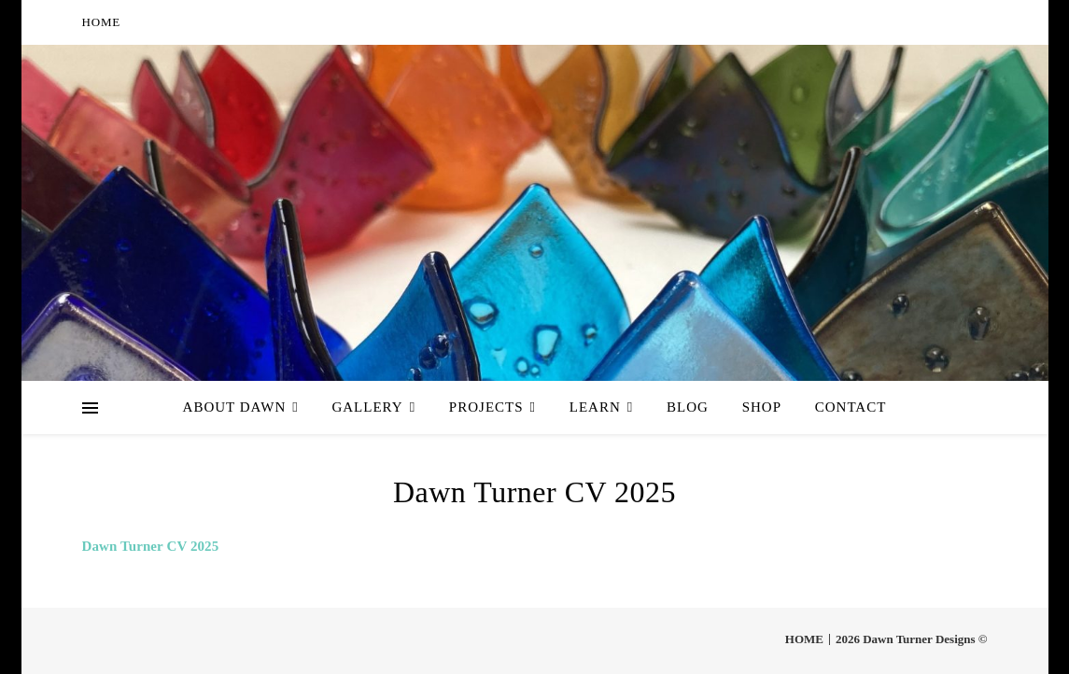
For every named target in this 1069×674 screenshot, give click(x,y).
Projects (486, 407)
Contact (851, 407)
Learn (595, 407)
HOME (101, 22)
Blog (688, 407)
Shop (761, 407)
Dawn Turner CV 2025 (150, 546)
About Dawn (235, 407)
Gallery (366, 407)
